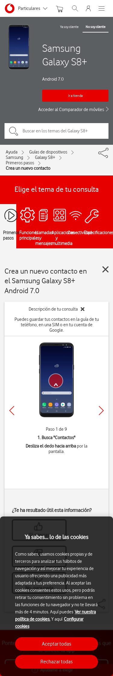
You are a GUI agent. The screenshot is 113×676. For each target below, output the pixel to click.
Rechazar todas (56, 662)
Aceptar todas (56, 644)
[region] (56, 596)
